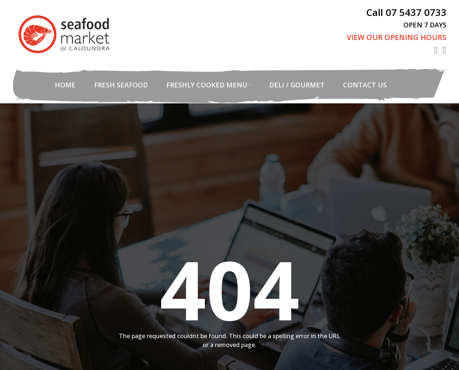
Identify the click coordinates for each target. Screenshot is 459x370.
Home (65, 84)
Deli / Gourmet (297, 84)
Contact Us (365, 84)
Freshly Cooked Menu (206, 84)
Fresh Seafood (121, 84)
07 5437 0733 (416, 12)
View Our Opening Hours (396, 37)
